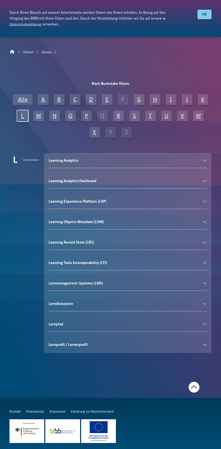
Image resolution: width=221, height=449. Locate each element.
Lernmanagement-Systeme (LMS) (76, 283)
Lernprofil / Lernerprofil (68, 344)
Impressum (57, 411)
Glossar (28, 52)
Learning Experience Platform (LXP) (77, 201)
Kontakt (15, 411)
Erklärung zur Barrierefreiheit (92, 411)
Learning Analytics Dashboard (72, 181)
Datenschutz (35, 411)
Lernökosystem (61, 303)
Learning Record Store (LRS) (71, 242)
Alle (22, 99)
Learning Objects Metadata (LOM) (76, 221)
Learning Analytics (63, 160)
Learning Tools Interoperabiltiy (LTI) (78, 262)
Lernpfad (56, 324)
